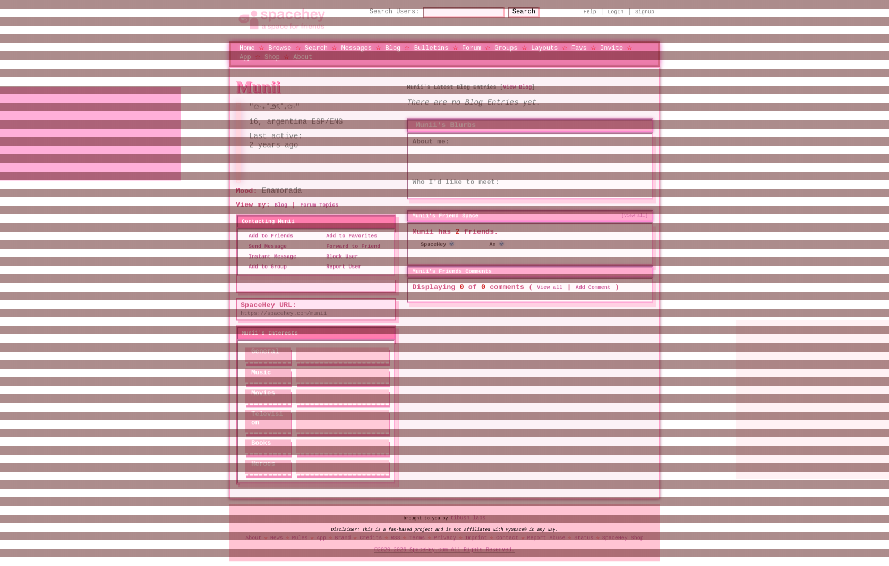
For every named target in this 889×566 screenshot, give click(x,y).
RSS (395, 538)
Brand (343, 538)
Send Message (264, 246)
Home (247, 47)
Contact (507, 538)
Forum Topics (319, 205)
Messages (356, 47)
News (276, 538)
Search (533, 11)
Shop (272, 56)
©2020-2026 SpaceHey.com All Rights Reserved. (444, 549)
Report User (340, 267)
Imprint (476, 538)
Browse (279, 47)
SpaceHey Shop (623, 538)
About (302, 56)
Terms (417, 538)
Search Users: (385, 11)
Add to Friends (267, 236)
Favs (579, 47)
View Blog (517, 87)
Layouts (544, 47)
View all (549, 286)
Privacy (445, 538)
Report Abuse (546, 538)
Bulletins (431, 47)
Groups (505, 47)
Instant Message (269, 256)
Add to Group (264, 267)
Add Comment (593, 286)
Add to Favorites (348, 236)
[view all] (634, 215)
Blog (392, 47)
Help (590, 11)
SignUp (644, 11)
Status (583, 538)
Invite (611, 47)
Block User (339, 256)
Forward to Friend (350, 246)
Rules (299, 538)
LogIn (615, 11)
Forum (471, 47)
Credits (371, 538)
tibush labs (467, 518)
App (245, 56)
